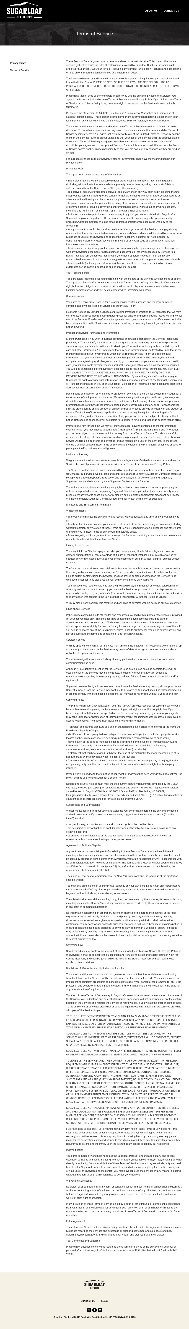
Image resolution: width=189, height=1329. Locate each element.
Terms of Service (19, 70)
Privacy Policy (18, 63)
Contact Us (171, 10)
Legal (105, 1300)
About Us (151, 10)
